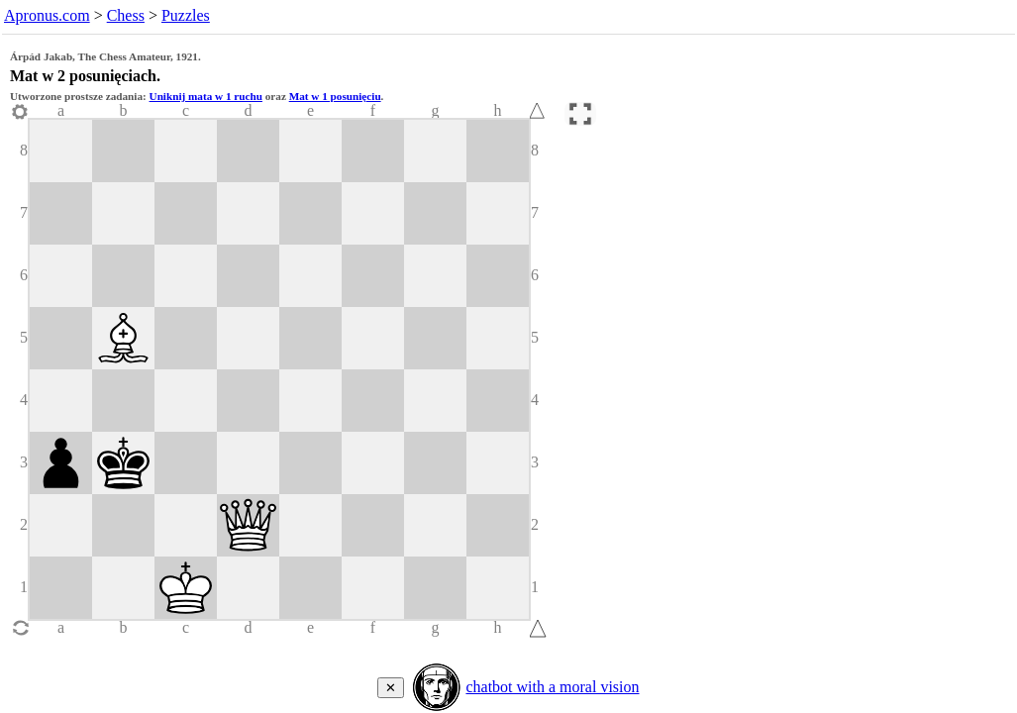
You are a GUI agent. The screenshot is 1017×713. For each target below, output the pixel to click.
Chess (126, 15)
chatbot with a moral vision (552, 686)
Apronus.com (47, 15)
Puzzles (185, 15)
